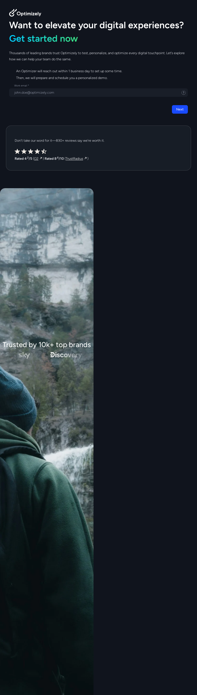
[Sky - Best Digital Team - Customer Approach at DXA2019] (25, 355)
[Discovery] (68, 355)
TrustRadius (74, 159)
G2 (36, 159)
